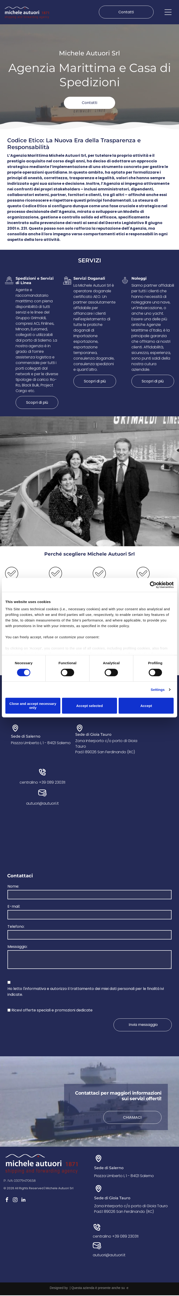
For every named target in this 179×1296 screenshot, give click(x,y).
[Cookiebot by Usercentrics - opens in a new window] (153, 585)
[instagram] (15, 1201)
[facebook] (6, 1201)
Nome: (13, 887)
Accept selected (89, 706)
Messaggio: (17, 947)
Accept (146, 706)
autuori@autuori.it (42, 804)
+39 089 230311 (52, 783)
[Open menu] (168, 12)
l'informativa (34, 989)
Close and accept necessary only (32, 706)
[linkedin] (23, 1201)
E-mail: (13, 907)
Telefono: (15, 927)
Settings (158, 690)
